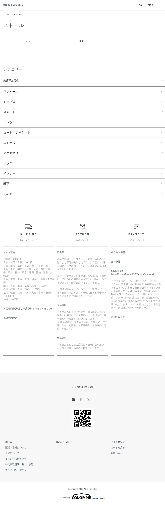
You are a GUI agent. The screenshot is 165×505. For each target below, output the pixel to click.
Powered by (82, 497)
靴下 (6, 184)
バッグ (7, 164)
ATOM (66, 442)
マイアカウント (117, 442)
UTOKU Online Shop (13, 5)
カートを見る (116, 448)
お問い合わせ (116, 453)
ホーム (6, 14)
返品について (10, 453)
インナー (9, 174)
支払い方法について (13, 459)
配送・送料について (13, 448)
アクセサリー (12, 153)
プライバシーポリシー (15, 470)
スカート (9, 112)
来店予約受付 (12, 81)
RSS (58, 442)
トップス (9, 102)
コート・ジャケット (16, 133)
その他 (7, 194)
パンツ (7, 123)
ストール (18, 14)
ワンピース (10, 92)
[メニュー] (160, 5)
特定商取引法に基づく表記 (17, 465)
